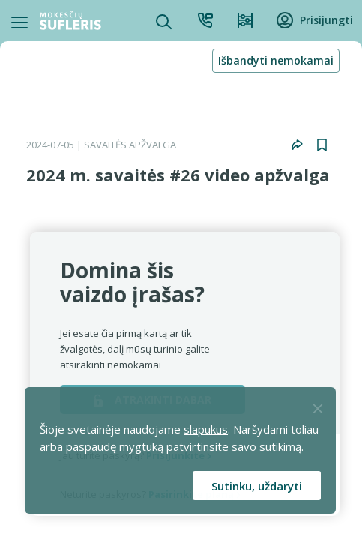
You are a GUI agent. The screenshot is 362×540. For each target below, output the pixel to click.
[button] (296, 144)
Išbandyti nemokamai (276, 60)
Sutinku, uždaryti (256, 486)
